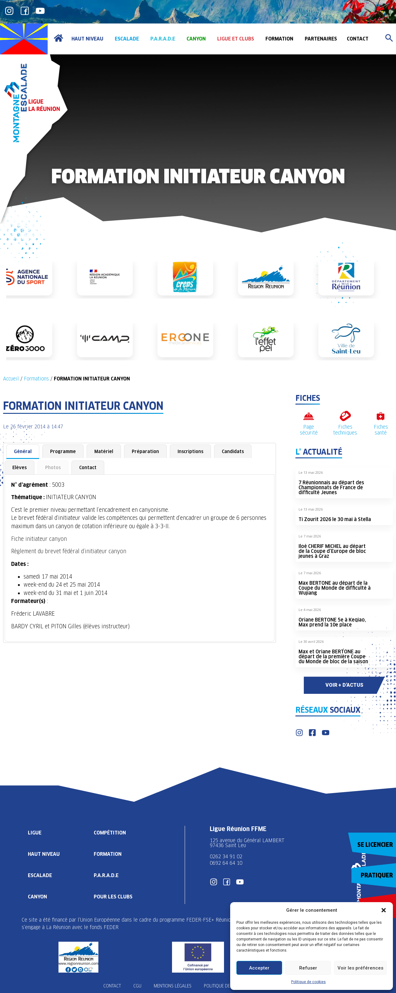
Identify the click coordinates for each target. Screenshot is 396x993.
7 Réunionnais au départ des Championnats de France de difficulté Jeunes (331, 487)
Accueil (11, 379)
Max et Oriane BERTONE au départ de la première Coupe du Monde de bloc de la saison (333, 656)
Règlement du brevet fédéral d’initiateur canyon (68, 551)
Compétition (110, 833)
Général (23, 451)
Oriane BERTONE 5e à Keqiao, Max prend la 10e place (332, 622)
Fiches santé (381, 430)
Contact (88, 467)
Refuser (308, 968)
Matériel (103, 451)
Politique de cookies (308, 982)
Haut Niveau (44, 854)
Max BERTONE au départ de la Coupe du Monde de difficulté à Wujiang (335, 588)
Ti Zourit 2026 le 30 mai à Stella (335, 519)
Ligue (34, 833)
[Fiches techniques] (345, 416)
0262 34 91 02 (226, 856)
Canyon (37, 896)
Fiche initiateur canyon (39, 539)
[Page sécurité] (308, 416)
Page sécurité (309, 430)
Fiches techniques (345, 430)
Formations (36, 379)
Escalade (40, 875)
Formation (108, 854)
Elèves (19, 467)
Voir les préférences (360, 968)
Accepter (259, 968)
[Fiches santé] (380, 416)
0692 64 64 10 (226, 863)
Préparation (145, 451)
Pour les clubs (113, 896)
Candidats (233, 451)
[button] (384, 910)
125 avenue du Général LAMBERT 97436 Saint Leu (248, 843)
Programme (63, 451)
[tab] (22, 451)
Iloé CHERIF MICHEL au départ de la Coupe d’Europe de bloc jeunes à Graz (332, 551)
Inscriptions (190, 451)
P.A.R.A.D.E (106, 875)
